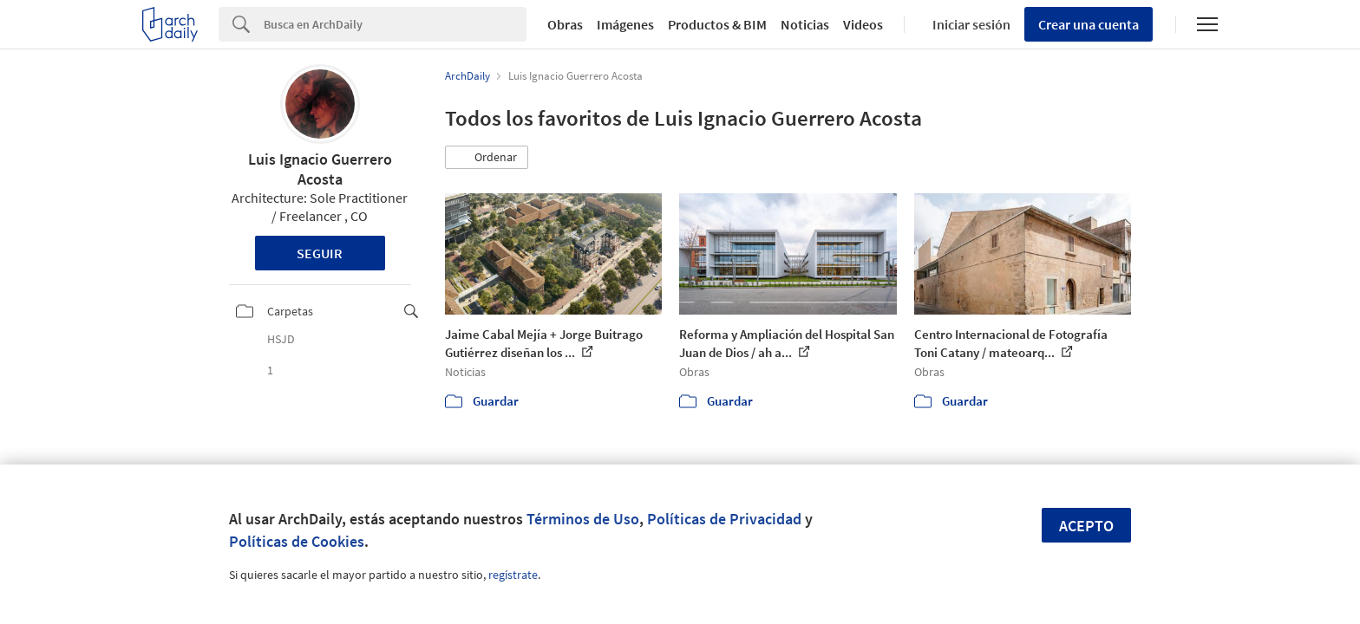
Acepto (1086, 526)
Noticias (805, 24)
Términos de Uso (582, 519)
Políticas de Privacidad (724, 519)
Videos (863, 24)
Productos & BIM (717, 24)
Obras (565, 24)
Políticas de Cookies (296, 541)
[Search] (395, 24)
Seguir (320, 253)
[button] (486, 158)
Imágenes (625, 24)
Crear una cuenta (1088, 24)
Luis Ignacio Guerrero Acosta (320, 169)
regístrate (513, 574)
